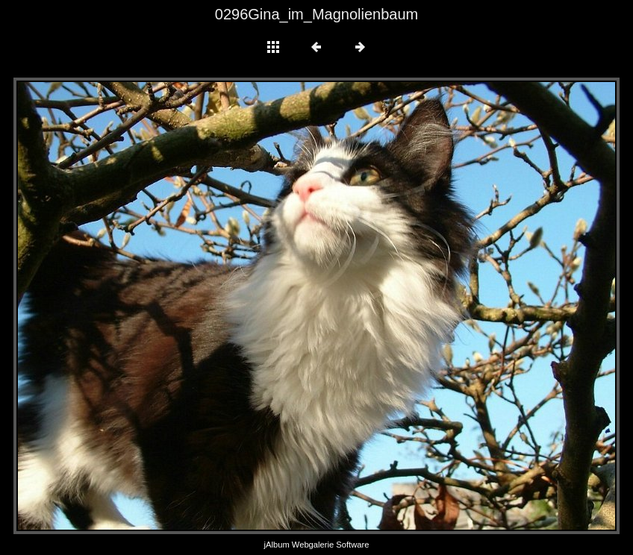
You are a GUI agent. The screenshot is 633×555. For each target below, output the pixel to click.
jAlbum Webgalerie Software (316, 544)
